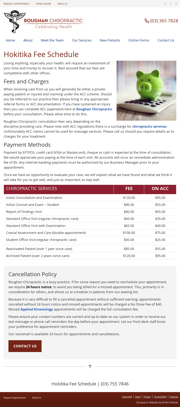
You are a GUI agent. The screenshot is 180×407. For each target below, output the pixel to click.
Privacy (147, 396)
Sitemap (174, 396)
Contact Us (166, 40)
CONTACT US (25, 346)
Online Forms (138, 40)
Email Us (62, 3)
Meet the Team (52, 40)
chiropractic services (149, 126)
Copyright (127, 396)
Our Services (82, 40)
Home (10, 40)
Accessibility (160, 396)
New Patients (110, 40)
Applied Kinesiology (36, 309)
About (28, 40)
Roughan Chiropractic (94, 109)
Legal (137, 396)
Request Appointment (16, 3)
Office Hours (43, 3)
